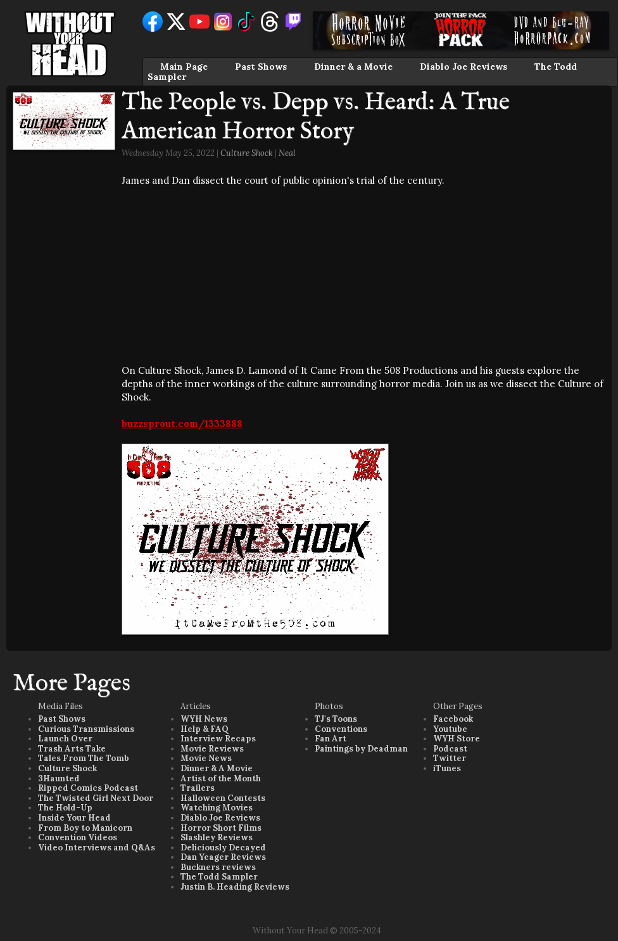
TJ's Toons (336, 719)
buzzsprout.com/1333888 (182, 424)
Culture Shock (246, 153)
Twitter (449, 758)
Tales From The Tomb (83, 758)
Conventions (341, 729)
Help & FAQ (204, 729)
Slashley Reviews (216, 837)
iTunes (447, 768)
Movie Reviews (212, 748)
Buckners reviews (218, 867)
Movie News (206, 758)
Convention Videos (77, 837)
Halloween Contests (222, 798)
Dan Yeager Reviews (223, 857)
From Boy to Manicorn (85, 828)
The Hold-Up (65, 807)
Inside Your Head (74, 817)
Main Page (184, 66)
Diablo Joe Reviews (463, 66)
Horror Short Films (221, 828)
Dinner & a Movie (353, 66)
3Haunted (59, 778)
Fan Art (330, 738)
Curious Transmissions (86, 729)
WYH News (203, 719)
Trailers (197, 788)
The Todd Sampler (219, 876)
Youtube (450, 729)
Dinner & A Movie (216, 768)
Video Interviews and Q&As (96, 847)
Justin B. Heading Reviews (234, 886)
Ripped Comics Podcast (88, 788)
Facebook (453, 719)
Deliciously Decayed (223, 847)
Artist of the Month (220, 778)
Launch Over (65, 738)
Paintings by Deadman (361, 748)
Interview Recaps (218, 738)
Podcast (450, 748)
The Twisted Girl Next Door (95, 798)
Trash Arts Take (72, 748)
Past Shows (261, 66)
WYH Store (456, 738)
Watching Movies (216, 807)
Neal (287, 153)
